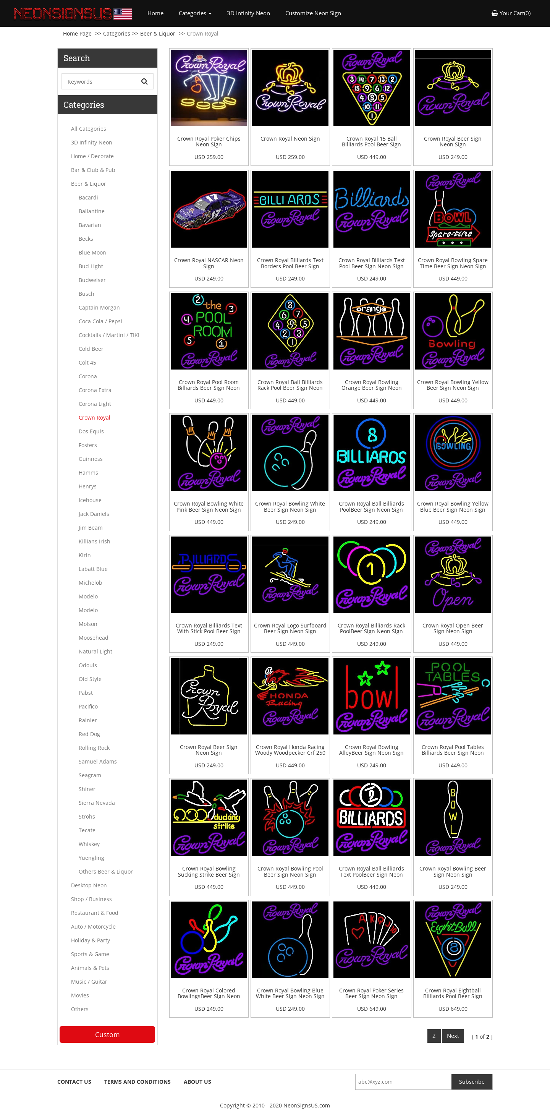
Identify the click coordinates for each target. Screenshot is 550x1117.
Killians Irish (94, 541)
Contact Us (74, 1081)
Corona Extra (95, 390)
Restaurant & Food (94, 912)
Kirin (85, 555)
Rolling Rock (94, 747)
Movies (80, 995)
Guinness (91, 458)
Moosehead (93, 637)
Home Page (77, 33)
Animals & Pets (90, 967)
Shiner (87, 789)
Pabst (86, 692)
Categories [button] (195, 13)
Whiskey (89, 844)
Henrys (88, 486)
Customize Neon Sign (313, 13)
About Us (197, 1081)
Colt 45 (87, 362)
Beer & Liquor (157, 33)
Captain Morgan (99, 307)
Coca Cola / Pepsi (100, 321)
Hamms (88, 472)
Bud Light (91, 266)
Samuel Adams (98, 761)
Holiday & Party (90, 940)
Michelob (90, 582)
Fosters (88, 445)
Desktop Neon (89, 885)
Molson (88, 623)
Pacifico (88, 706)
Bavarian (90, 225)
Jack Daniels (94, 513)
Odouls (88, 665)
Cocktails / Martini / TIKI (109, 335)
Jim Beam (91, 527)
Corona (88, 376)
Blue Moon (92, 252)
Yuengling (91, 857)
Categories (116, 33)
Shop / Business (91, 899)
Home (159, 13)
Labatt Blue (93, 568)
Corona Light (95, 403)
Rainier (88, 720)
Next (453, 1035)
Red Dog (89, 734)
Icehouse (90, 500)
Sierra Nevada (97, 802)
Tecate (87, 830)
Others (80, 1009)
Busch (86, 293)
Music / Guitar (89, 981)
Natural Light (95, 651)
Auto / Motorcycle (93, 926)
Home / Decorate (92, 156)
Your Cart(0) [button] (511, 13)
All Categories (88, 128)
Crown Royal (94, 417)
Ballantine (92, 211)
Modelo (88, 596)
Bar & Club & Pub (93, 169)
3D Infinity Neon (248, 13)
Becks (86, 238)
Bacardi (88, 197)
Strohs (87, 816)
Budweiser (92, 280)
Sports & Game (90, 954)
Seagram (90, 775)
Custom (107, 1034)
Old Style (90, 679)
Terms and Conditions (137, 1081)
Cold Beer (91, 348)
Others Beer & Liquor (106, 871)
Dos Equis (91, 431)
